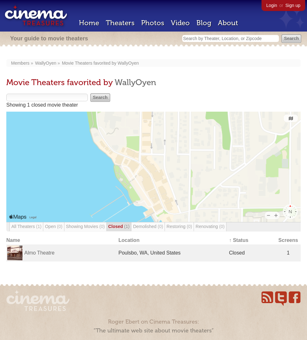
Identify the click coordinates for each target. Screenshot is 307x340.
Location (129, 240)
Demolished (148, 226)
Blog (203, 23)
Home (89, 23)
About (228, 23)
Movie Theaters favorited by (89, 63)
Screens (288, 240)
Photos (152, 23)
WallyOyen (45, 63)
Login (271, 5)
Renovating (210, 226)
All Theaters (26, 226)
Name (13, 240)
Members (20, 63)
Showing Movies (85, 226)
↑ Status (238, 240)
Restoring (179, 226)
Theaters (120, 23)
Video (180, 23)
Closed (119, 226)
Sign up (293, 5)
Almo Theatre (39, 252)
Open (53, 226)
